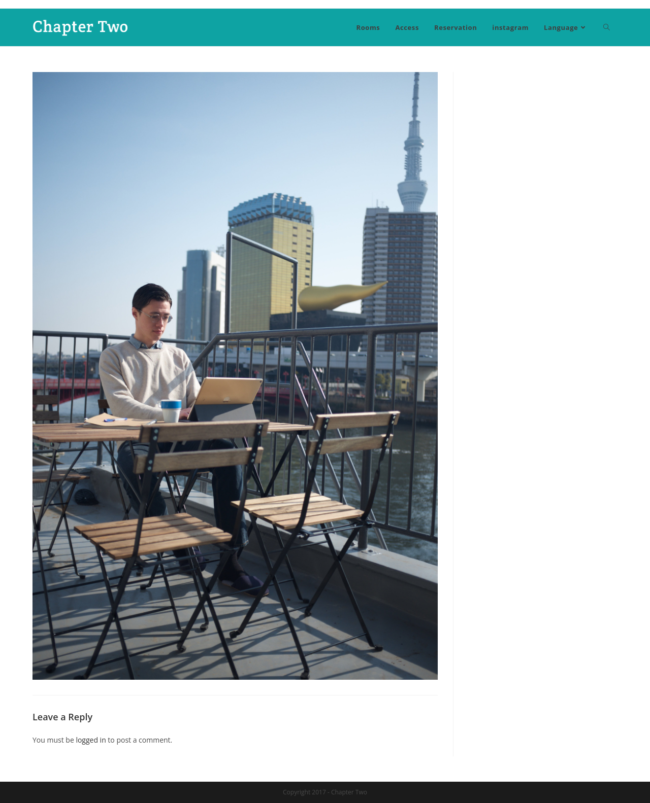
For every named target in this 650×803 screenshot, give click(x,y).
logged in (91, 740)
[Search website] (607, 27)
